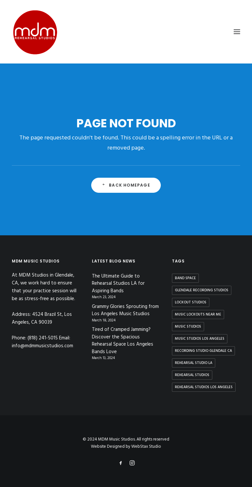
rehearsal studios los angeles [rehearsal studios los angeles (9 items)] (204, 387)
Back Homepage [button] (126, 185)
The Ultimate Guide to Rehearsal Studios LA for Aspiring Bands (118, 284)
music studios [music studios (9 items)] (188, 327)
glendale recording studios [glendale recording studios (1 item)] (201, 290)
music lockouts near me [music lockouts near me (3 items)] (198, 314)
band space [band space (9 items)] (185, 278)
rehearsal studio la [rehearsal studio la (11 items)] (193, 363)
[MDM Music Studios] (35, 32)
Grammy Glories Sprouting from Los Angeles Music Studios (125, 310)
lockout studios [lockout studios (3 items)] (190, 302)
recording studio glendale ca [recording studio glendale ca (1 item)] (203, 351)
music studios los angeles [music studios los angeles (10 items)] (199, 339)
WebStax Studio (146, 446)
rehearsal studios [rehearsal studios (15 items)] (192, 375)
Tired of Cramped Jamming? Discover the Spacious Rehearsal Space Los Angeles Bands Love (122, 340)
